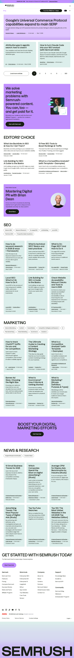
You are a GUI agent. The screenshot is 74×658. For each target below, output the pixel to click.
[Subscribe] (51, 10)
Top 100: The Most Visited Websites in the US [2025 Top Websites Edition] (59, 512)
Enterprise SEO (24, 576)
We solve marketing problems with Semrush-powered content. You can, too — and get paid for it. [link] (19, 100)
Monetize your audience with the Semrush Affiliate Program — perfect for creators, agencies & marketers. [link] (19, 117)
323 (66, 73)
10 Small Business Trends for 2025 (14, 467)
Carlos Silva (16, 307)
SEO (7, 225)
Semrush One (6, 576)
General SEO (7, 153)
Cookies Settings (33, 618)
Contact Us (41, 592)
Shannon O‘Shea (33, 497)
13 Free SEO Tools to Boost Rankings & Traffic (50, 145)
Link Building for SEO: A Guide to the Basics (14, 162)
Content (21, 328)
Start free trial (9, 565)
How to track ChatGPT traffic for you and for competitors (13, 345)
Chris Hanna (11, 64)
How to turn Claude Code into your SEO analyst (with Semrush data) (52, 47)
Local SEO (54, 230)
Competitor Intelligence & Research (49, 171)
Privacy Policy (5, 618)
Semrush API (59, 581)
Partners (40, 584)
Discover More (53, 1)
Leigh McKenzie (21, 33)
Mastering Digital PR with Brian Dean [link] (19, 195)
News (39, 578)
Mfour (22, 587)
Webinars (58, 594)
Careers (40, 581)
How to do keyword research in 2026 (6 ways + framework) (14, 247)
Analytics (42, 62)
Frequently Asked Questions (25, 234)
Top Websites (24, 592)
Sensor (22, 598)
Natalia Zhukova (56, 541)
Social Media (31, 328)
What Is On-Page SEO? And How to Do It (58, 246)
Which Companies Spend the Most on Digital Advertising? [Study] (35, 471)
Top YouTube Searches (34, 509)
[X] (19, 610)
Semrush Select (43, 587)
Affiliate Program (7, 592)
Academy (58, 578)
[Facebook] (16, 610)
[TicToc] (9, 610)
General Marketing (10, 328)
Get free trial (37, 434)
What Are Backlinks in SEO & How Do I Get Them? (16, 145)
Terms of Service (19, 618)
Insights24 (23, 584)
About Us (40, 576)
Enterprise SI (24, 581)
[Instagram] (6, 610)
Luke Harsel (54, 309)
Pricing (4, 581)
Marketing (15, 323)
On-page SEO (34, 230)
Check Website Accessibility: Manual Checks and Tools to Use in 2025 (58, 282)
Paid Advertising (9, 331)
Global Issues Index (44, 590)
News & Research (21, 450)
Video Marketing (22, 331)
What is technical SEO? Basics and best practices (36, 246)
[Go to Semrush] (9, 6)
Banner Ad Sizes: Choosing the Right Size (13, 380)
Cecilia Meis (15, 153)
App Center (23, 590)
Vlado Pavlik (64, 267)
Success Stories (7, 587)
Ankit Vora (8, 497)
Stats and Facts (7, 590)
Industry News (10, 33)
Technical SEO (9, 234)
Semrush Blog (59, 591)
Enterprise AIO (24, 578)
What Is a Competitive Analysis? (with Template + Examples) (54, 162)
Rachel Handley (16, 173)
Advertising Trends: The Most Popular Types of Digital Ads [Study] (13, 512)
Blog (4, 10)
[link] (37, 27)
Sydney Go (40, 403)
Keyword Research (21, 230)
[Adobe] (4, 614)
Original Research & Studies (13, 455)
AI (6, 64)
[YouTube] (13, 610)
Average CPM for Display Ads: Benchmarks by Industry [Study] (59, 469)
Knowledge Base (60, 576)
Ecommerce (34, 331)
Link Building (7, 173)
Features (5, 578)
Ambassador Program (62, 596)
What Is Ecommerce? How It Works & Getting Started (35, 381)
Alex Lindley (63, 171)
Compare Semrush (8, 584)
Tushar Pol (41, 267)
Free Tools (23, 595)
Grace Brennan (10, 403)
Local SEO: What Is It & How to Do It (11, 280)
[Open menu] (70, 6)
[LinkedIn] (3, 610)
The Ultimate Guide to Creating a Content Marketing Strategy (36, 346)
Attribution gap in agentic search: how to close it (18, 46)
